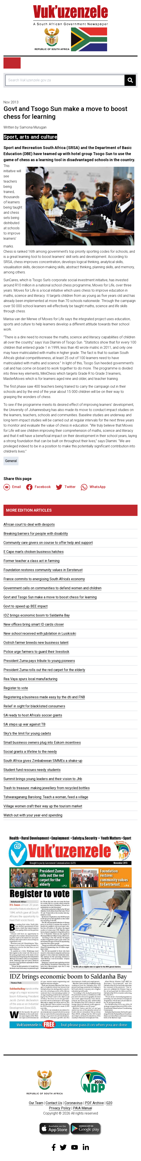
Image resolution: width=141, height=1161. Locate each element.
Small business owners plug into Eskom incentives (42, 742)
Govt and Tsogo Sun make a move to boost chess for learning (50, 597)
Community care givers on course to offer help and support (48, 543)
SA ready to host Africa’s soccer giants (32, 715)
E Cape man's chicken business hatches (33, 552)
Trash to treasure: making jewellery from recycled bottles (46, 788)
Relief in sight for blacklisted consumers (34, 706)
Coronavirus (74, 1103)
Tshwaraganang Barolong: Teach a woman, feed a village (45, 797)
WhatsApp (93, 487)
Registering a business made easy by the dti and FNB (44, 697)
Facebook (38, 487)
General (11, 461)
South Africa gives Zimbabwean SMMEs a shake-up (42, 761)
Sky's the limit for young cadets (27, 733)
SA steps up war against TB (24, 724)
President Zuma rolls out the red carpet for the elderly (44, 670)
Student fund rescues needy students (32, 770)
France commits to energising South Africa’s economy (44, 579)
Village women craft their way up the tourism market (42, 806)
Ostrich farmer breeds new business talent (35, 643)
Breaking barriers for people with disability (35, 534)
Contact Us (54, 1103)
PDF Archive (94, 1103)
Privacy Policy (60, 1108)
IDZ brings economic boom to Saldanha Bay (36, 615)
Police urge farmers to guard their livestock (36, 652)
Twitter (66, 487)
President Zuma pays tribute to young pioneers (39, 661)
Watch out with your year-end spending (32, 815)
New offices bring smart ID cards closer (33, 624)
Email (12, 487)
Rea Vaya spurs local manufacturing (30, 679)
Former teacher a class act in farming (31, 561)
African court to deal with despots (29, 524)
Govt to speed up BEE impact (25, 606)
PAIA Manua (82, 1108)
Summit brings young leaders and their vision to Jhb (42, 779)
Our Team (36, 1103)
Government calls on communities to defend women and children (52, 588)
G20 (109, 1103)
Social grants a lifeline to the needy (30, 752)
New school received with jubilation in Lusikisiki (39, 633)
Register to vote (15, 688)
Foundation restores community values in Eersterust (43, 570)
